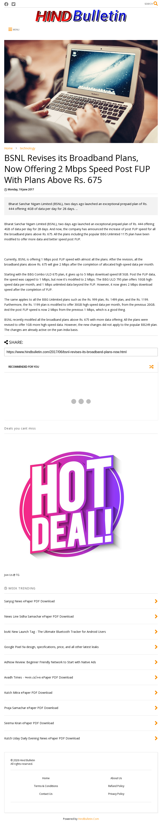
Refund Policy (116, 786)
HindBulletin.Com (88, 819)
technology (27, 148)
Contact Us (45, 794)
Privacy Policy (116, 794)
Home (8, 148)
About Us (116, 778)
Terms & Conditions (46, 786)
